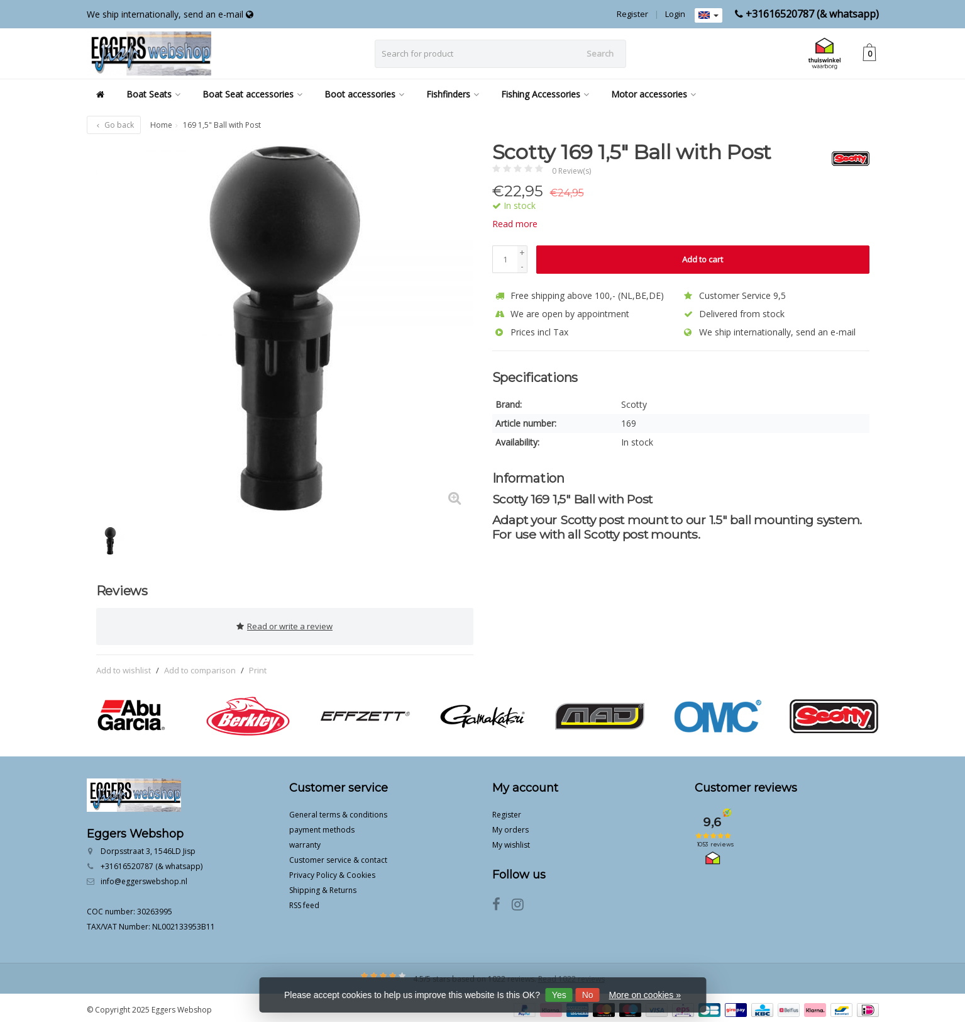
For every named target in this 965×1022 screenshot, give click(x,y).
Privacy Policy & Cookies (332, 870)
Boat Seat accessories (252, 94)
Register (632, 14)
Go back (114, 125)
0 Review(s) (571, 171)
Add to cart (702, 259)
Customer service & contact (338, 855)
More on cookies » (645, 995)
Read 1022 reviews (571, 974)
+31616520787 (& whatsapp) (812, 14)
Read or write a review (284, 624)
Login (675, 14)
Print (258, 665)
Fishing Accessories (545, 94)
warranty (305, 840)
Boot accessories (364, 94)
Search (600, 53)
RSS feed (304, 901)
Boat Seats (153, 94)
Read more (515, 224)
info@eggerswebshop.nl (144, 877)
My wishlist (511, 840)
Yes (559, 995)
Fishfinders (452, 94)
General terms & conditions (338, 810)
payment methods (322, 825)
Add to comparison (200, 665)
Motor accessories (653, 94)
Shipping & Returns (322, 885)
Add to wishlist (123, 665)
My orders (510, 825)
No (587, 995)
